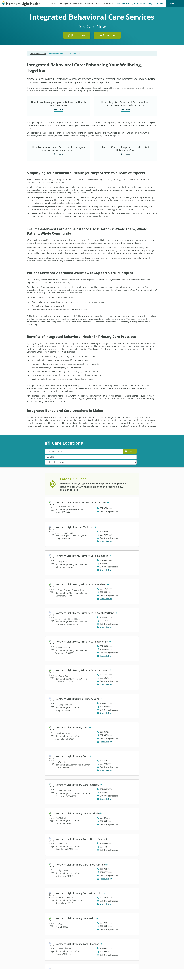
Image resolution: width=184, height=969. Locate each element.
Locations (76, 35)
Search (129, 451)
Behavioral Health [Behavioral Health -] (38, 53)
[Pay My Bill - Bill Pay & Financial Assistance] (127, 4)
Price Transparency (104, 3)
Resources (77, 3)
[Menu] (175, 3)
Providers (89, 3)
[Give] (160, 4)
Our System (65, 3)
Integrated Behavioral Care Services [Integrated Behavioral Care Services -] (64, 53)
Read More (58, 109)
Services (54, 3)
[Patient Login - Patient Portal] (147, 4)
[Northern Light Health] (23, 3)
